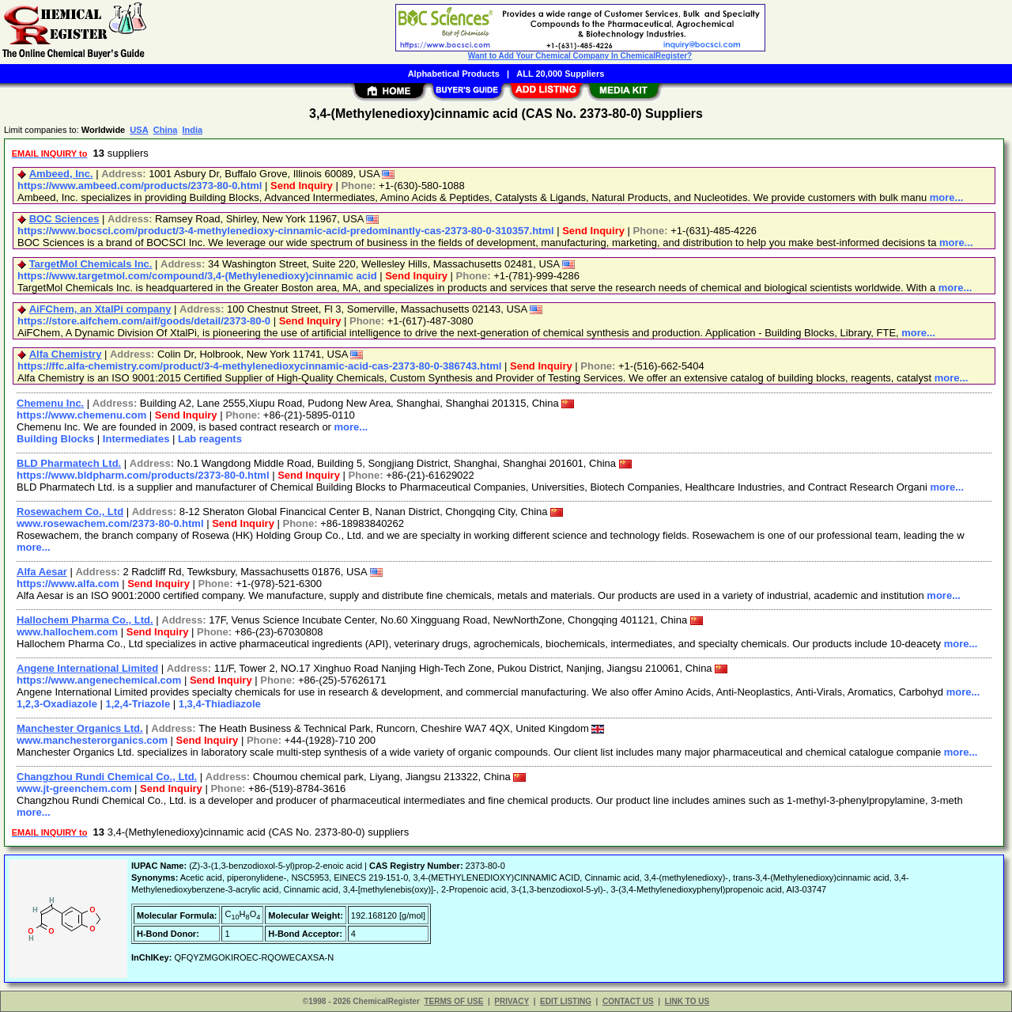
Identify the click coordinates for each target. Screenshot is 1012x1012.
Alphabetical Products (454, 73)
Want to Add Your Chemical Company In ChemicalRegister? (580, 55)
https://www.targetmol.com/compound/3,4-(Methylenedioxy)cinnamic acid (197, 276)
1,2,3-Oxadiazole (57, 704)
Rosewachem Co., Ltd (70, 511)
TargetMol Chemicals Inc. (91, 264)
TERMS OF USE (453, 1001)
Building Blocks (55, 439)
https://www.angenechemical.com (99, 680)
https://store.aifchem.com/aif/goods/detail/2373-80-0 (143, 321)
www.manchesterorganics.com (92, 740)
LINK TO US (687, 1001)
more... (947, 197)
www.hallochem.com (67, 632)
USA (139, 130)
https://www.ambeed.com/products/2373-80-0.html (139, 185)
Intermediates (136, 439)
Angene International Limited (87, 668)
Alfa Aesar (42, 572)
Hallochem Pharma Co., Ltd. (85, 620)
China (165, 130)
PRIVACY (511, 1001)
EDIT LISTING (565, 1001)
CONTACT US (628, 1001)
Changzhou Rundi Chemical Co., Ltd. (107, 777)
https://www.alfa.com (68, 583)
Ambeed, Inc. (61, 174)
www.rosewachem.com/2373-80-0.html (110, 523)
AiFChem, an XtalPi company (100, 309)
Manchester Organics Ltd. (80, 728)
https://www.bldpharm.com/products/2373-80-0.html (143, 475)
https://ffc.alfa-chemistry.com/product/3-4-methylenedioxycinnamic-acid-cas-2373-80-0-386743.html (259, 366)
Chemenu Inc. (50, 403)
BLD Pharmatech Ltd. (69, 463)
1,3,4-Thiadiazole (220, 704)
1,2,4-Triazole (138, 704)
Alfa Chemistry (65, 354)
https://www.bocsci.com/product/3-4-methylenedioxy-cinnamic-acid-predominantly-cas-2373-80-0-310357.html (285, 231)
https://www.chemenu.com (81, 415)
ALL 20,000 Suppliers (560, 73)
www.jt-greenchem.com (74, 788)
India (192, 130)
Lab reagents (210, 439)
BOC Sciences (64, 219)
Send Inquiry (301, 185)
